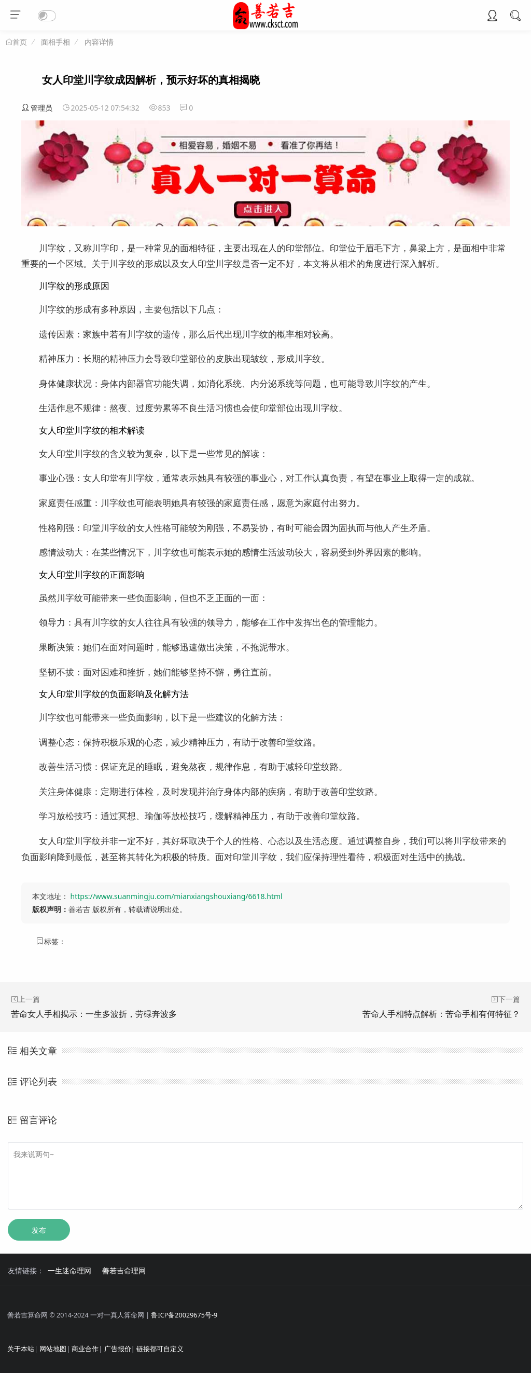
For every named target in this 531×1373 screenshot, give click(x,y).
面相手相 (55, 42)
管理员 (36, 108)
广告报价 (117, 1348)
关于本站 (20, 1348)
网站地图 (52, 1348)
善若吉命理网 (124, 1270)
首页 (19, 42)
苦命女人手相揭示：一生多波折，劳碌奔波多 (94, 1013)
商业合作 (85, 1348)
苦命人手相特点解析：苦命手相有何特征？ (441, 1013)
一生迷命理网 (69, 1270)
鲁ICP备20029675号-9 (184, 1315)
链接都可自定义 (160, 1348)
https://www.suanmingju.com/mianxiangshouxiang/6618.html (177, 896)
